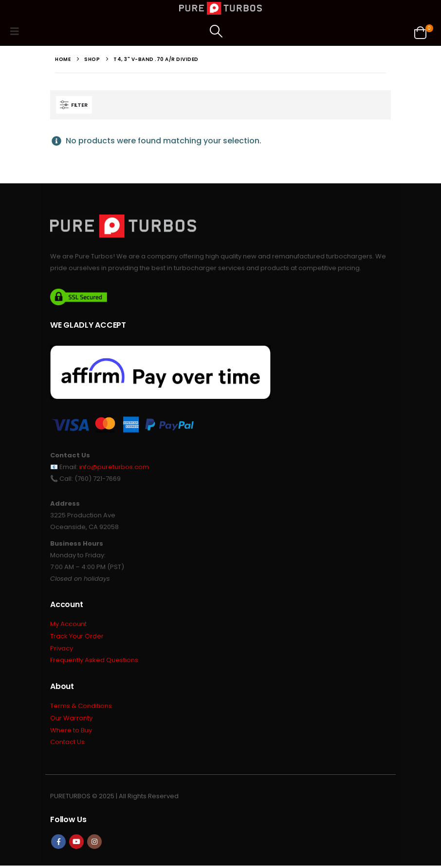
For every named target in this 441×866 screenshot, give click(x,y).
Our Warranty (71, 718)
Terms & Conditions (81, 706)
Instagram (94, 842)
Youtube (76, 842)
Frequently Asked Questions (94, 661)
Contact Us (67, 743)
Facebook (58, 842)
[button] (17, 31)
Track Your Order (77, 636)
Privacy (61, 648)
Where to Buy (71, 730)
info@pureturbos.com (114, 467)
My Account (68, 624)
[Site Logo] (220, 8)
